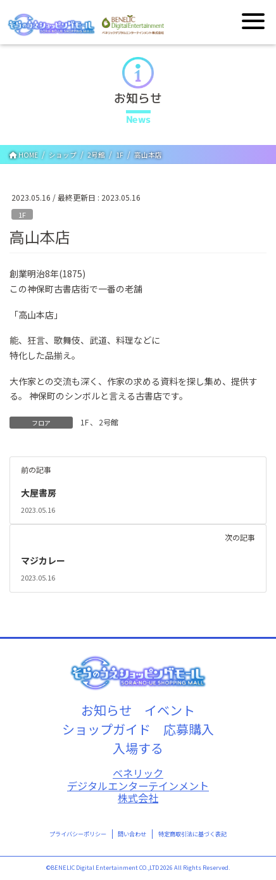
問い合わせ (132, 833)
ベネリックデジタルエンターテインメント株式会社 (138, 785)
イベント (169, 710)
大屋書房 (38, 492)
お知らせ (106, 710)
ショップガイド (106, 729)
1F (22, 215)
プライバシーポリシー (77, 833)
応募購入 (188, 729)
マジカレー (43, 560)
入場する (138, 748)
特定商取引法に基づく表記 (192, 833)
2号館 (108, 422)
